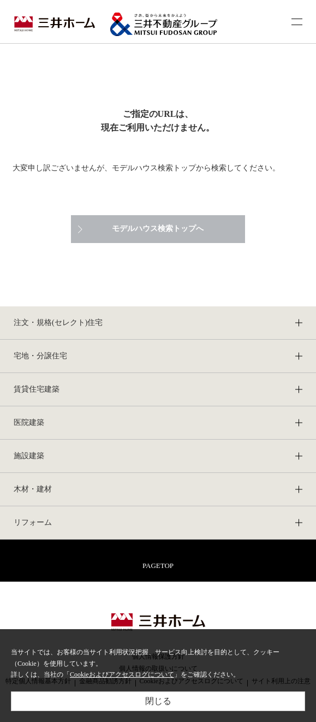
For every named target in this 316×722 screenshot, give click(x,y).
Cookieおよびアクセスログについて (122, 674)
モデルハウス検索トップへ (158, 228)
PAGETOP (158, 565)
